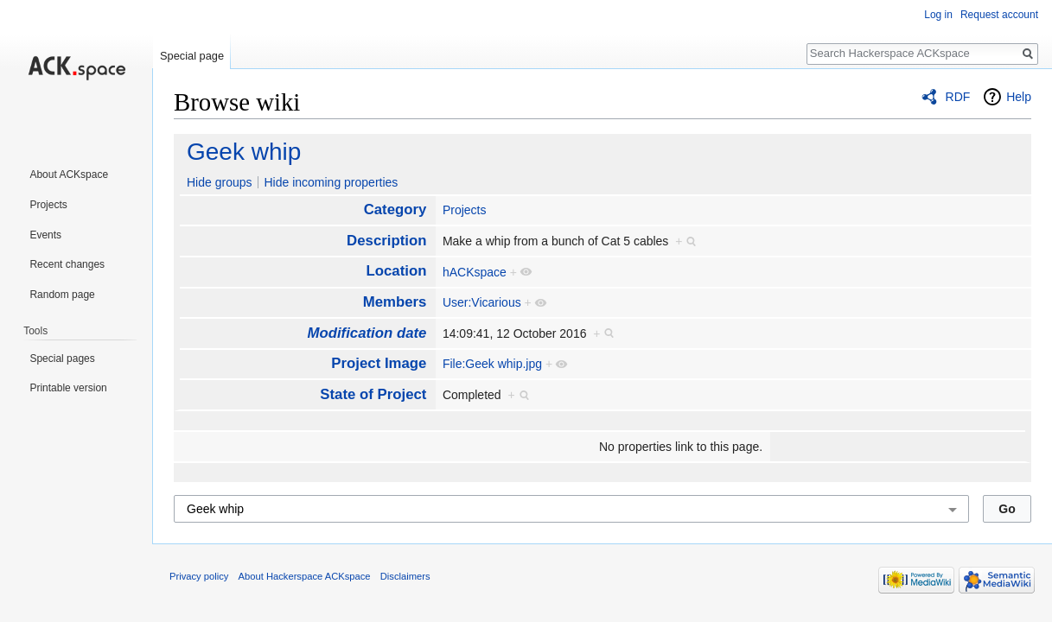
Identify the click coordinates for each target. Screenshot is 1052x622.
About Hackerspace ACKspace (305, 576)
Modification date (366, 333)
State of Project (373, 394)
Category (395, 209)
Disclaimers (405, 576)
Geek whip (244, 151)
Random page (61, 295)
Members (395, 302)
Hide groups (219, 182)
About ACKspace (68, 174)
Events (45, 235)
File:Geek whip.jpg (492, 364)
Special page (192, 55)
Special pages (61, 358)
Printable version (67, 388)
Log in (938, 15)
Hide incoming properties (331, 182)
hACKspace (475, 272)
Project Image (378, 363)
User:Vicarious (482, 302)
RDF (958, 97)
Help (1018, 97)
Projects (465, 210)
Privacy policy (198, 576)
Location (397, 271)
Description (386, 240)
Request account (999, 15)
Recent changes (67, 264)
